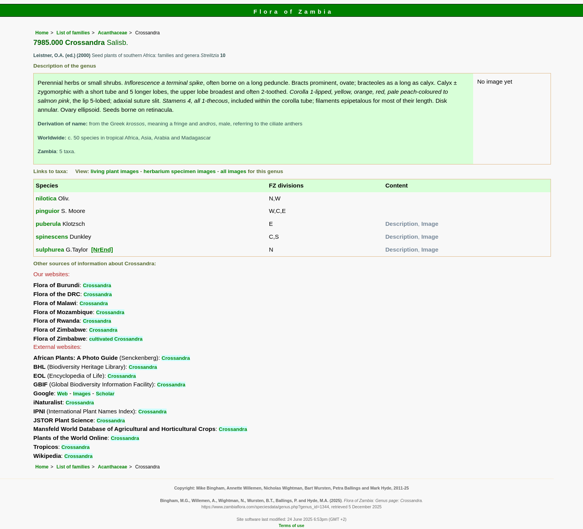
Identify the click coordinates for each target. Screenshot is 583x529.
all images (233, 171)
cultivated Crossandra (116, 339)
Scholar (105, 394)
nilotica (46, 198)
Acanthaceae (112, 33)
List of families (73, 33)
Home (41, 33)
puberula (48, 223)
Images (82, 394)
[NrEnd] (102, 249)
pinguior (47, 210)
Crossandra (97, 285)
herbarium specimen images (180, 171)
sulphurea (50, 249)
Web (62, 394)
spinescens (52, 236)
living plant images (115, 171)
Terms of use (291, 525)
